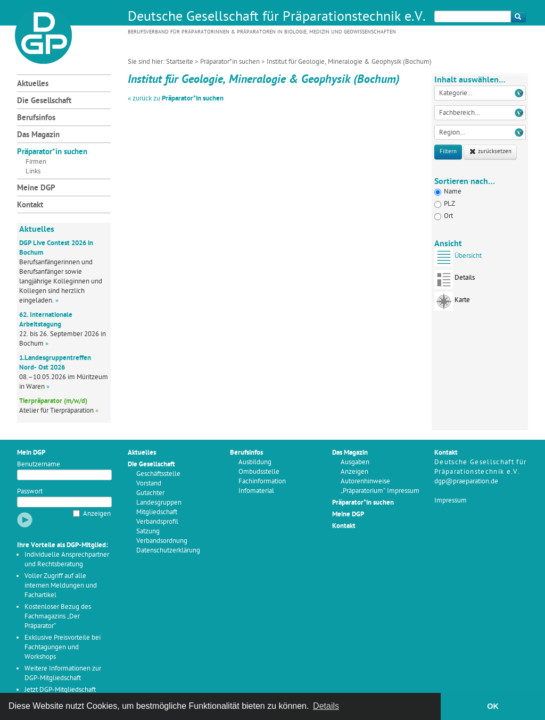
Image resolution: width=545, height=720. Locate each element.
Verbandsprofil (157, 521)
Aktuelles (32, 84)
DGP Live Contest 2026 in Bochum (56, 248)
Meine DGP (36, 188)
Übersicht (458, 259)
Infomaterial (256, 491)
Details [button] (326, 705)
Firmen (36, 161)
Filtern (448, 152)
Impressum (450, 500)
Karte (452, 303)
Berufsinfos (36, 118)
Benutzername (38, 464)
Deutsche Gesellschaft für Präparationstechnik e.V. (277, 17)
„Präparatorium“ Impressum (380, 491)
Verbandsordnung (161, 541)
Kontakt (30, 205)
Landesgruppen (158, 502)
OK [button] (493, 706)
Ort (443, 216)
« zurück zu (176, 98)
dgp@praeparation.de (466, 481)
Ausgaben (355, 462)
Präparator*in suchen (230, 61)
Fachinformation (262, 481)
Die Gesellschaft (44, 101)
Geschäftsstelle (158, 474)
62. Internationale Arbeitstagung (45, 320)
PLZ (444, 203)
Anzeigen (97, 513)
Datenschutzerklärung (168, 550)
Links (33, 171)
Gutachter (150, 493)
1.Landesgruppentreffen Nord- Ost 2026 (55, 363)
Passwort (30, 491)
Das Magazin (38, 135)
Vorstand (148, 483)
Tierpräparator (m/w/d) (53, 401)
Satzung (148, 531)
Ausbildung (254, 462)
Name (447, 191)
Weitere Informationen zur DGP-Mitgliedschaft (62, 673)
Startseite (179, 61)
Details (454, 281)
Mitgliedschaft (156, 512)
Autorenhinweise (365, 481)
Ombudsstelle (258, 471)
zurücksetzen (490, 152)
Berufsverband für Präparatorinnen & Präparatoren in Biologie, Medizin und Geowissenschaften (262, 32)
